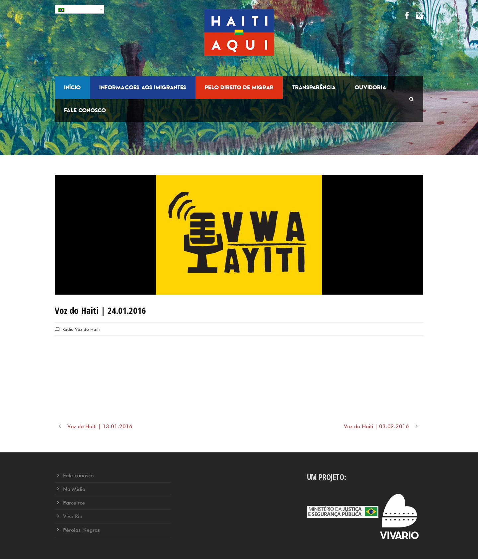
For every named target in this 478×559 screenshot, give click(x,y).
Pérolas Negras (81, 530)
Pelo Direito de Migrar (239, 87)
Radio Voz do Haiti (81, 329)
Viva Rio (72, 516)
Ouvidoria (370, 87)
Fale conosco (85, 110)
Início (72, 87)
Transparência (314, 87)
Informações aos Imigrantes (142, 87)
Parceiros (74, 503)
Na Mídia (74, 489)
